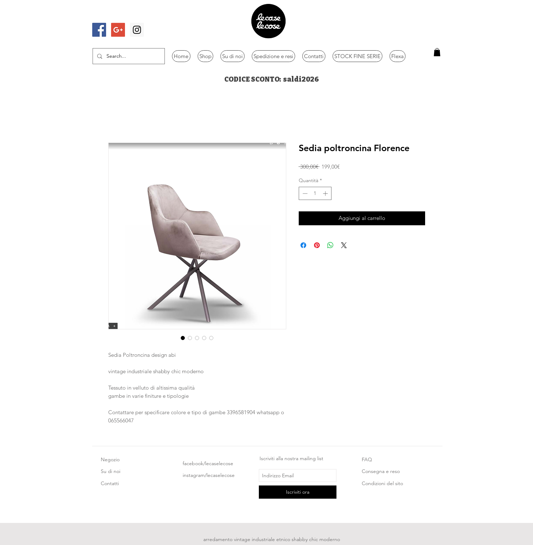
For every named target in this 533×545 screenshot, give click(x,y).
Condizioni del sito (382, 483)
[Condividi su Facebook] (303, 245)
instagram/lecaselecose (209, 475)
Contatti (110, 483)
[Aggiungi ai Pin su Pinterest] (317, 245)
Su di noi (110, 471)
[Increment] (326, 193)
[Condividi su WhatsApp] (330, 245)
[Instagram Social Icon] (137, 30)
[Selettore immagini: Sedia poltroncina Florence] (183, 337)
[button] (437, 52)
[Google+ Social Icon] (118, 30)
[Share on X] (344, 245)
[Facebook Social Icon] (99, 30)
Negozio (110, 459)
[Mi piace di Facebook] (112, 15)
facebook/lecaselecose (208, 463)
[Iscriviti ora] (297, 492)
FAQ (367, 459)
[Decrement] (304, 193)
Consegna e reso (381, 471)
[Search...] (128, 56)
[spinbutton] (315, 193)
